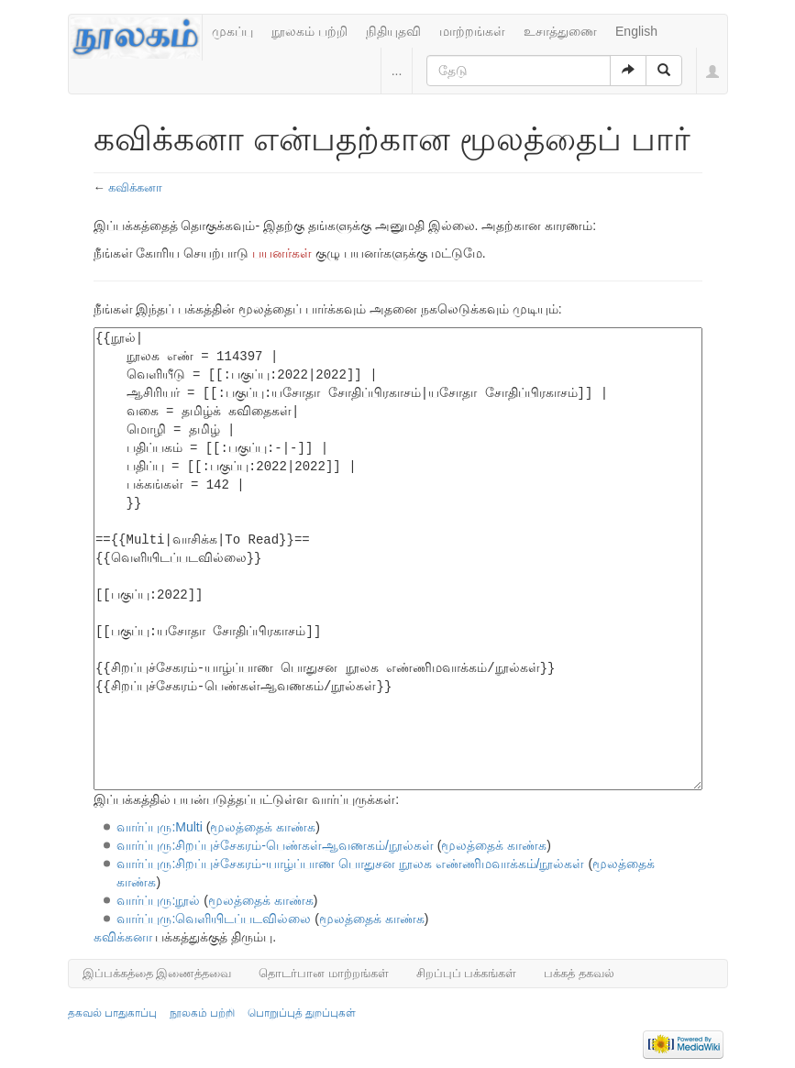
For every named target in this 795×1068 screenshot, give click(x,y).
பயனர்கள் (282, 253)
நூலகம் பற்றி (309, 31)
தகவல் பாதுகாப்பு (112, 1013)
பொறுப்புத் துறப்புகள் (302, 1013)
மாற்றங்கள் (472, 31)
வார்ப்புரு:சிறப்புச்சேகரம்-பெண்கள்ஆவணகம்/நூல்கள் (274, 845)
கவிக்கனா (135, 187)
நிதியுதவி (393, 31)
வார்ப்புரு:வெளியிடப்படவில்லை (213, 918)
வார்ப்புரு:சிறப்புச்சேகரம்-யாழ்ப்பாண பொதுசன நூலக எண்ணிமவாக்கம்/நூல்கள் (350, 863)
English (636, 31)
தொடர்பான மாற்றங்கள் (324, 973)
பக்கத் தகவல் (579, 973)
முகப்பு (232, 31)
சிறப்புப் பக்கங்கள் (466, 973)
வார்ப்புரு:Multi (159, 827)
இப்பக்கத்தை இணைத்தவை (157, 973)
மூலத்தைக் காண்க (262, 827)
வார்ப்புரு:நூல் (158, 900)
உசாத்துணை (560, 31)
